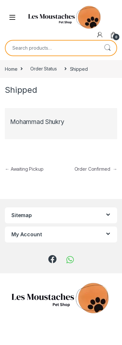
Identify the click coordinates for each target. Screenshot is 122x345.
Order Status (43, 68)
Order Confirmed (96, 169)
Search (107, 48)
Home (11, 68)
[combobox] (52, 48)
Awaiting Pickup (24, 169)
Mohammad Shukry (37, 122)
